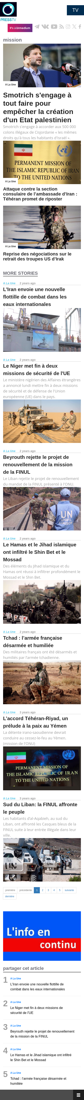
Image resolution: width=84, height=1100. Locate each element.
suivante (69, 890)
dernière (9, 896)
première (10, 890)
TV (75, 10)
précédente (25, 890)
